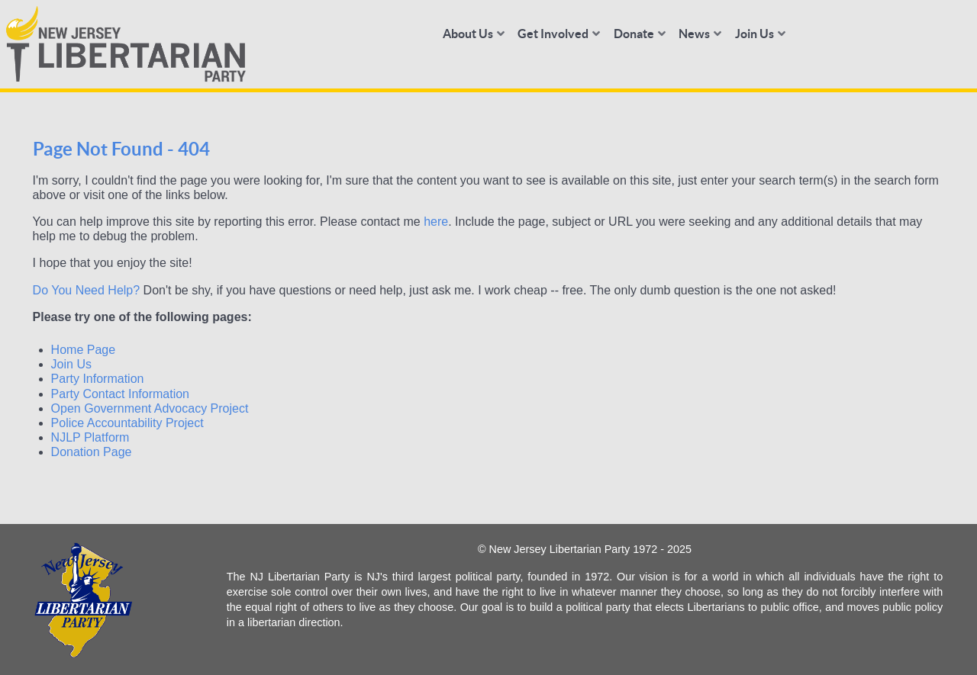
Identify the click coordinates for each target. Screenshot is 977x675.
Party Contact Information (120, 393)
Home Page (83, 349)
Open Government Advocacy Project (150, 408)
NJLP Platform (90, 437)
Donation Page (91, 451)
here (436, 221)
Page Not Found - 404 (121, 149)
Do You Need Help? (86, 290)
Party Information (97, 378)
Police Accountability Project (127, 422)
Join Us (71, 364)
